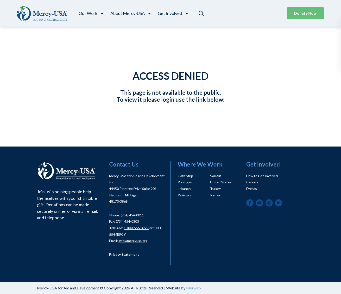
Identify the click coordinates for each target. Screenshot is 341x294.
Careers (252, 182)
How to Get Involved (262, 176)
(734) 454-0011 (132, 215)
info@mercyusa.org (133, 241)
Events (251, 189)
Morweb (193, 288)
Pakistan (184, 195)
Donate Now (305, 13)
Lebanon (184, 189)
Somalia (215, 176)
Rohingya (185, 182)
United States (220, 182)
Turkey (215, 189)
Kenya (215, 195)
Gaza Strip (185, 176)
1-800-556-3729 (136, 228)
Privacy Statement (124, 254)
